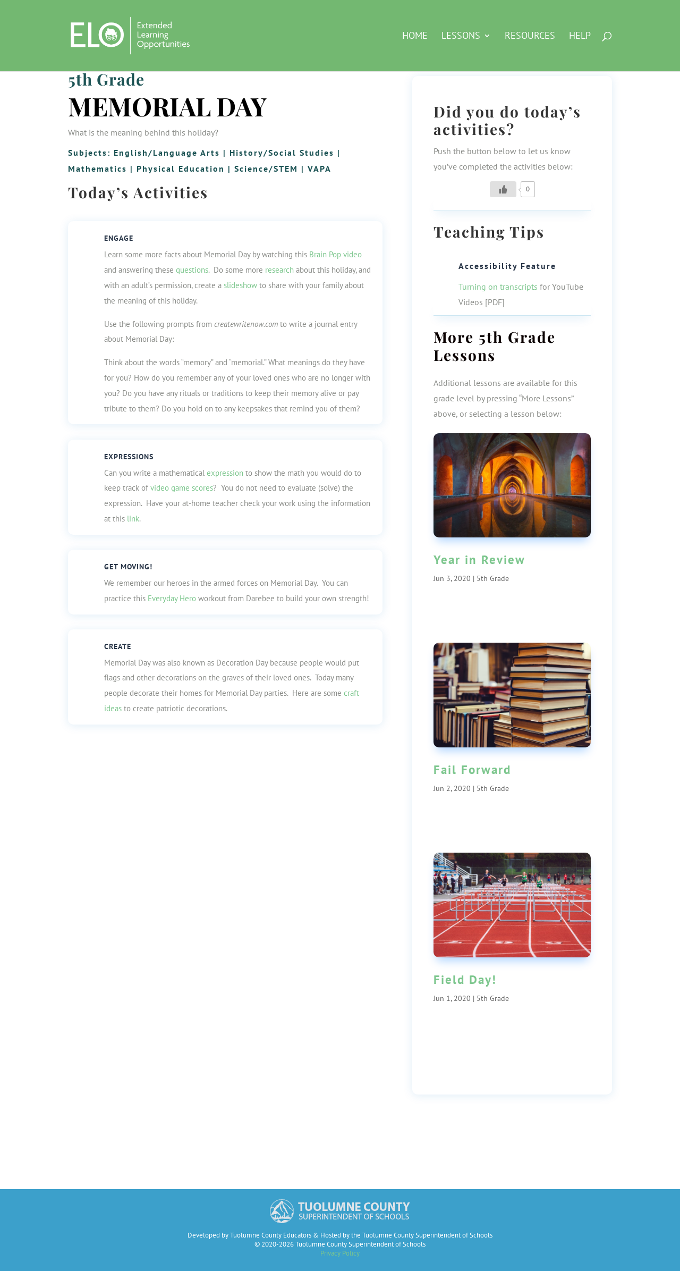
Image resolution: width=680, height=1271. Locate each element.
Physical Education (181, 168)
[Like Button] (503, 189)
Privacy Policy (340, 1253)
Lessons (460, 36)
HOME (415, 36)
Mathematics (97, 168)
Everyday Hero (172, 598)
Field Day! (465, 979)
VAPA (320, 168)
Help (580, 36)
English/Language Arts (167, 152)
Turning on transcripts (498, 286)
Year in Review (479, 559)
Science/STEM (266, 168)
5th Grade (106, 79)
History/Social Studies (282, 152)
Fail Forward (472, 769)
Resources (530, 36)
